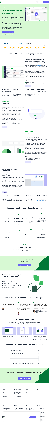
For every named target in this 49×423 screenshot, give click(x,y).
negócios (39, 65)
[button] (3, 417)
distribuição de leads (40, 200)
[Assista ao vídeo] (36, 14)
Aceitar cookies (33, 417)
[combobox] (38, 2)
